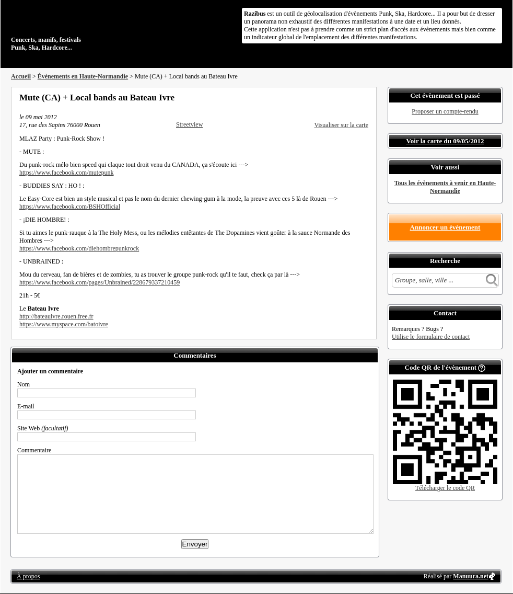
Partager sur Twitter (336, 97)
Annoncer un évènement (445, 227)
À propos (28, 576)
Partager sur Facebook (322, 97)
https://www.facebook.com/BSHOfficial (69, 206)
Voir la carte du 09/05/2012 (445, 141)
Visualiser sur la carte (341, 125)
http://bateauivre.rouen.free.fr (56, 316)
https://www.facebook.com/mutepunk (66, 172)
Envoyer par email (350, 97)
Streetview (189, 124)
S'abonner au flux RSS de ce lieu (364, 97)
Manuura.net (470, 576)
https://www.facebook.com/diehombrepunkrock (79, 248)
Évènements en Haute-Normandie (83, 76)
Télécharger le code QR (445, 488)
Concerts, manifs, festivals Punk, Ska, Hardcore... (78, 28)
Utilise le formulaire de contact (431, 336)
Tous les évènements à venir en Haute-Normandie (445, 187)
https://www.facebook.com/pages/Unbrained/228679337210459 (99, 282)
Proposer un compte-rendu (445, 111)
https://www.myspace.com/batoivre (63, 324)
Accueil (21, 76)
